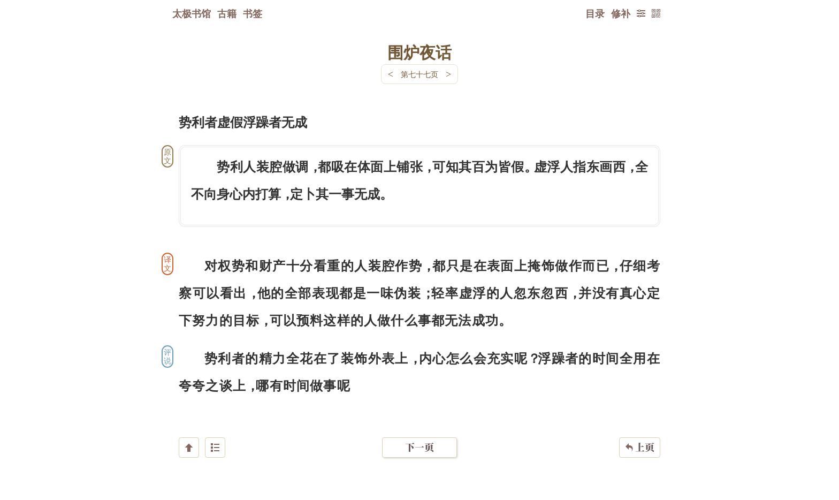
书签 (252, 13)
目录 (595, 13)
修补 (620, 13)
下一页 (419, 436)
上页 (639, 436)
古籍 (227, 13)
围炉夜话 (419, 52)
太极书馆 (191, 13)
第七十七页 (419, 74)
